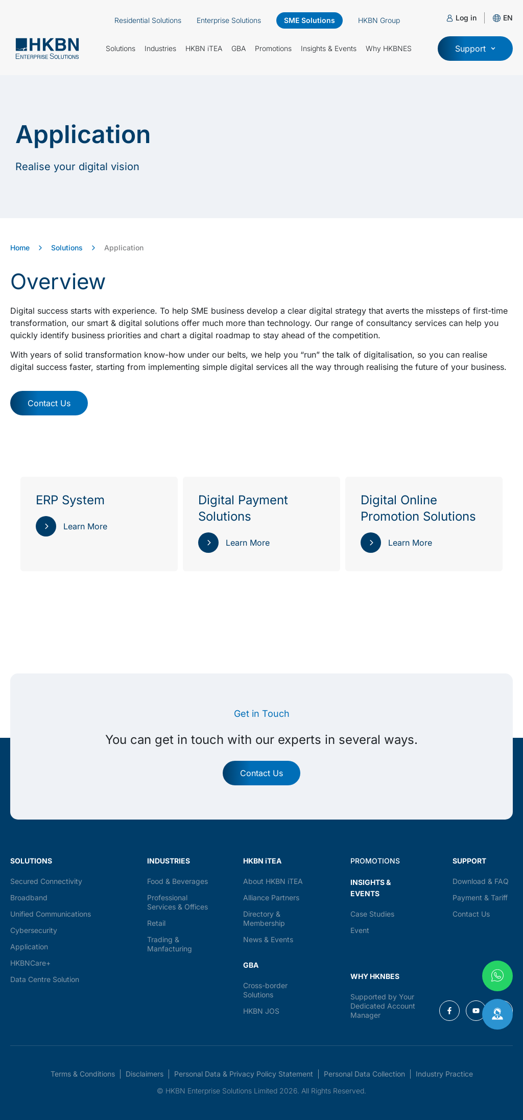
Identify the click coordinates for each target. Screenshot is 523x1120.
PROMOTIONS (375, 860)
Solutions (120, 48)
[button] (508, 17)
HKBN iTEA (203, 48)
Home (20, 247)
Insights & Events (328, 48)
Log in (466, 17)
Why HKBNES (389, 48)
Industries (160, 48)
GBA (238, 48)
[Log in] (450, 18)
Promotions (273, 48)
